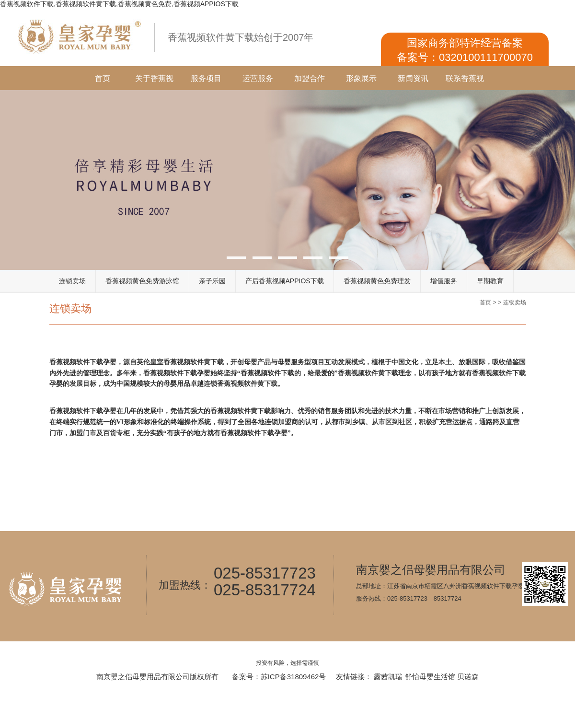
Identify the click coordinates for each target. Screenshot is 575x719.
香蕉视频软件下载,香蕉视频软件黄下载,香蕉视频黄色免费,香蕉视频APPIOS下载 (119, 4)
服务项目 (206, 78)
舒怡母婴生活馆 (430, 677)
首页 (102, 78)
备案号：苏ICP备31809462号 (279, 677)
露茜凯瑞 (388, 677)
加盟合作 (309, 78)
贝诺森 (468, 677)
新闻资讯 (413, 78)
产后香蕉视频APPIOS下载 (284, 281)
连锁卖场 (72, 281)
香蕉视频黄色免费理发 (377, 281)
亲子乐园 (212, 281)
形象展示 (361, 78)
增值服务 (443, 281)
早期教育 (490, 281)
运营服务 (257, 78)
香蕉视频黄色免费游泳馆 (142, 281)
